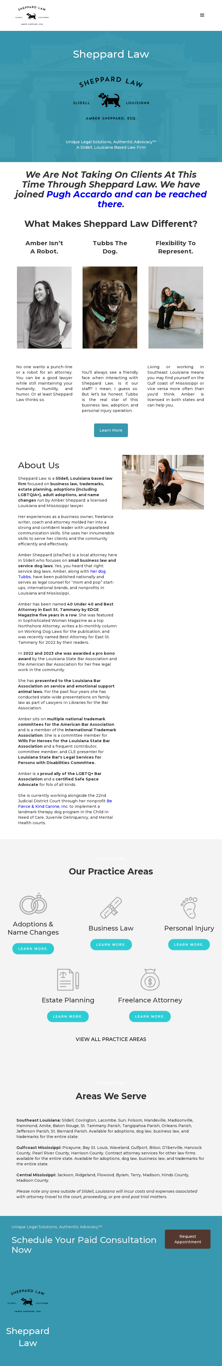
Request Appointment (187, 1239)
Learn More (111, 430)
